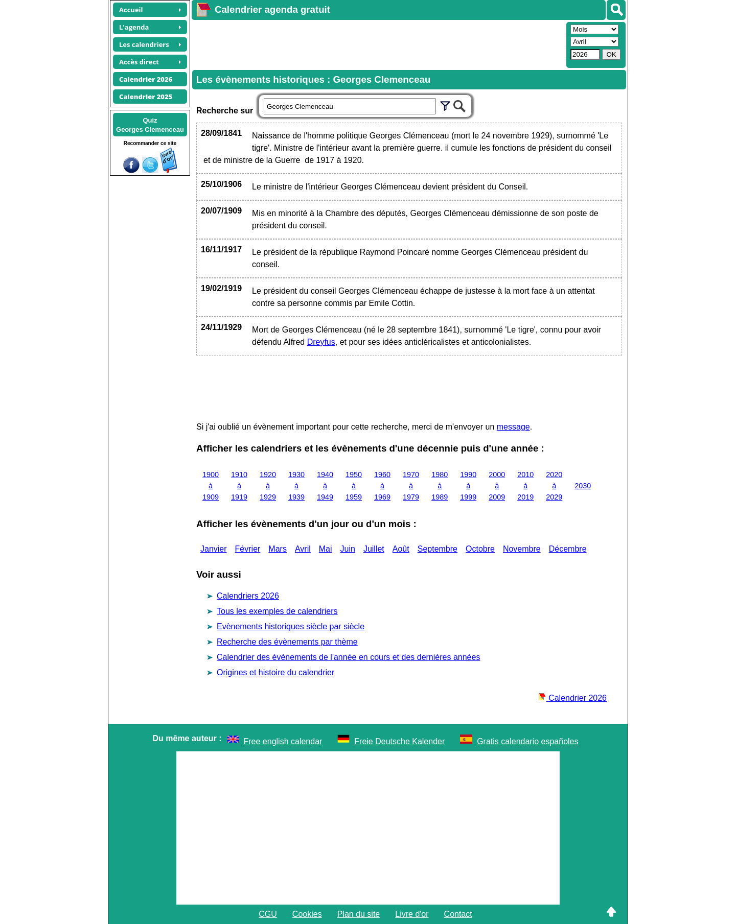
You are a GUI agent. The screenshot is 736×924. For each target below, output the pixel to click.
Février (248, 548)
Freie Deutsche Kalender (399, 741)
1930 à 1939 (296, 485)
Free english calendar (283, 741)
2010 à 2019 (525, 485)
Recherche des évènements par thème (287, 641)
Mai (325, 548)
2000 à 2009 (497, 485)
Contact (458, 914)
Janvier (213, 548)
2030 (582, 486)
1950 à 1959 (354, 485)
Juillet (373, 548)
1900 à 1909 (210, 485)
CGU (268, 914)
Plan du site (358, 914)
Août (401, 548)
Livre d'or (411, 914)
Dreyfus (321, 342)
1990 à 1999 (468, 485)
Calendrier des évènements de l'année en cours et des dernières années (348, 657)
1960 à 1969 (382, 485)
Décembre (568, 548)
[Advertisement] (378, 44)
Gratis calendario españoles (527, 741)
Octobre (480, 548)
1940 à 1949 (325, 485)
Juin (347, 548)
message (513, 426)
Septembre (437, 548)
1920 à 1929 (268, 485)
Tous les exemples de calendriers (277, 611)
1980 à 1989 (439, 485)
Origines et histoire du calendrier (275, 672)
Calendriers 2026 (248, 595)
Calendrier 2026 (572, 698)
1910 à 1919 (239, 485)
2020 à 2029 (554, 485)
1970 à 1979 (411, 485)
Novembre (522, 548)
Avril (303, 548)
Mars (277, 548)
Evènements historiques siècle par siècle (290, 626)
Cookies (307, 914)
